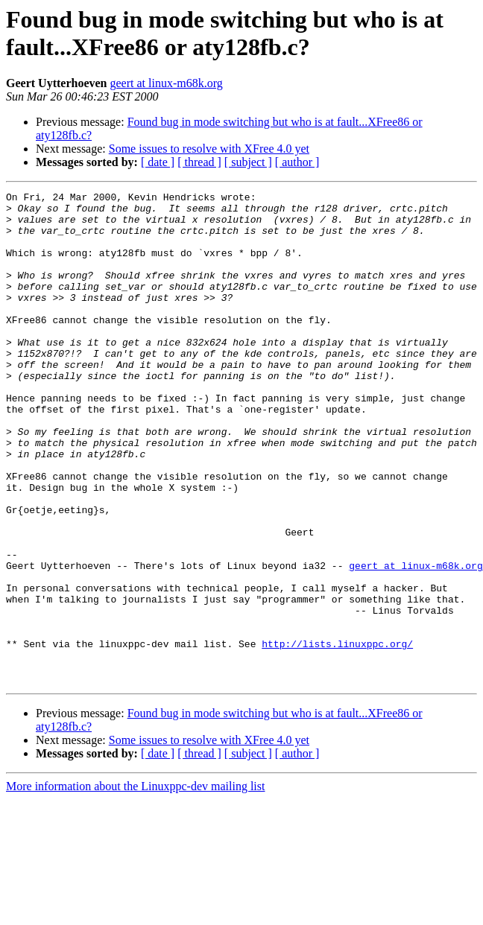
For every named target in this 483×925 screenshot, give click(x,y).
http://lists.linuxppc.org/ (337, 735)
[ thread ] (199, 162)
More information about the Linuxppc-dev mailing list (135, 884)
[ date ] (157, 162)
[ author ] (297, 162)
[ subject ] (248, 162)
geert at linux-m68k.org (166, 83)
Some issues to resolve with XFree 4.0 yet (209, 148)
